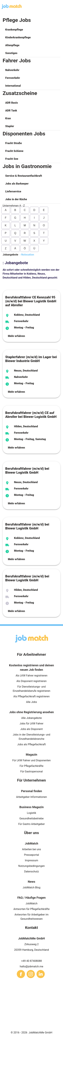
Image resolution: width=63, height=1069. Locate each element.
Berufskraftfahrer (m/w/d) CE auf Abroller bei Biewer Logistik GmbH (31, 415)
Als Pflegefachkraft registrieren (31, 696)
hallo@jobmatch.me (31, 966)
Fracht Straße (13, 143)
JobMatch (31, 903)
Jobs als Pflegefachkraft (31, 744)
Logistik (31, 812)
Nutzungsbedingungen (31, 866)
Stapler (9, 126)
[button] (31, 30)
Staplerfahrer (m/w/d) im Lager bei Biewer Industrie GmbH (31, 359)
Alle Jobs (31, 702)
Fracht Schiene (14, 151)
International (13, 85)
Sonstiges (11, 53)
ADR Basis (11, 102)
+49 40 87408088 (31, 960)
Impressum (31, 860)
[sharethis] (21, 974)
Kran (8, 118)
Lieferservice (13, 191)
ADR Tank (11, 110)
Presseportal (31, 854)
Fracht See (11, 158)
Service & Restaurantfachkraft (23, 175)
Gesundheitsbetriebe (31, 818)
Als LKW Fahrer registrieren (31, 675)
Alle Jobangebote (31, 718)
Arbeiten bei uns (31, 849)
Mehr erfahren (16, 336)
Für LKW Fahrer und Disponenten (31, 760)
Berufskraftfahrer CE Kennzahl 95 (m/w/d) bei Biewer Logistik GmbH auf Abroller (30, 301)
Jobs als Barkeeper (17, 183)
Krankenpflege (14, 29)
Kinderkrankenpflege (18, 37)
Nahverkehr (12, 70)
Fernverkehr (12, 77)
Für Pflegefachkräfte (31, 765)
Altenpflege (12, 45)
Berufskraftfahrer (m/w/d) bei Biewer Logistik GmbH (27, 470)
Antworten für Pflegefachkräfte (31, 909)
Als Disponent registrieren (31, 681)
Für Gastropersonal (31, 771)
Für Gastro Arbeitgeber (31, 824)
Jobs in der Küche (16, 199)
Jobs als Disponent (31, 729)
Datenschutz (31, 871)
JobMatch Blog (31, 887)
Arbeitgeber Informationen (31, 796)
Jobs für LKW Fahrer (31, 723)
